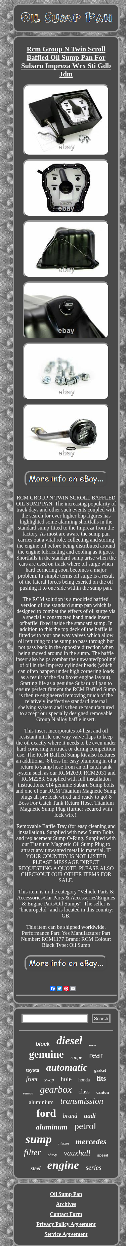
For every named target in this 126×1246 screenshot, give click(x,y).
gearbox (56, 1089)
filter (32, 1152)
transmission (81, 1100)
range (76, 1057)
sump (39, 1139)
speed (102, 1156)
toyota (32, 1070)
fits (101, 1078)
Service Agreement (65, 1234)
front (31, 1079)
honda (84, 1079)
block (43, 1044)
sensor (28, 1093)
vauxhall (77, 1153)
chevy (52, 1155)
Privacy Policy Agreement (66, 1224)
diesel (69, 1041)
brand (70, 1115)
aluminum (52, 1127)
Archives (66, 1204)
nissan (63, 1143)
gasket (100, 1070)
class (84, 1091)
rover (92, 1045)
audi (90, 1115)
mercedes (91, 1141)
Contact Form (66, 1214)
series (93, 1167)
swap (49, 1079)
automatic (66, 1067)
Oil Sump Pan (66, 1194)
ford (46, 1113)
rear (96, 1055)
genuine (46, 1054)
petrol (85, 1126)
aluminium (41, 1102)
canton (102, 1092)
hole (66, 1078)
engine (63, 1165)
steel (35, 1168)
